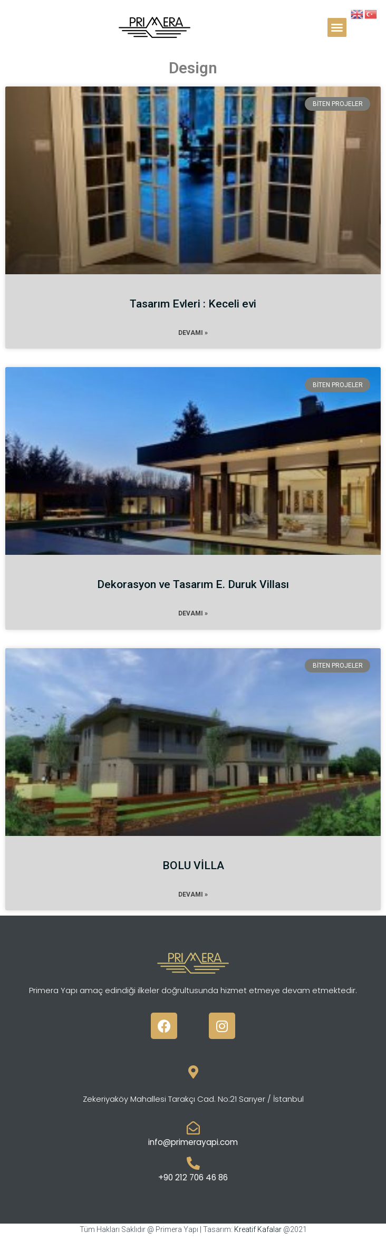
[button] (337, 27)
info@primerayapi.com (193, 1142)
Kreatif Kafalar (258, 1229)
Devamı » (193, 332)
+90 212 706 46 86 (193, 1177)
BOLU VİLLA (193, 865)
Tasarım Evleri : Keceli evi (193, 303)
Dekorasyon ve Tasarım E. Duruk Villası (193, 584)
